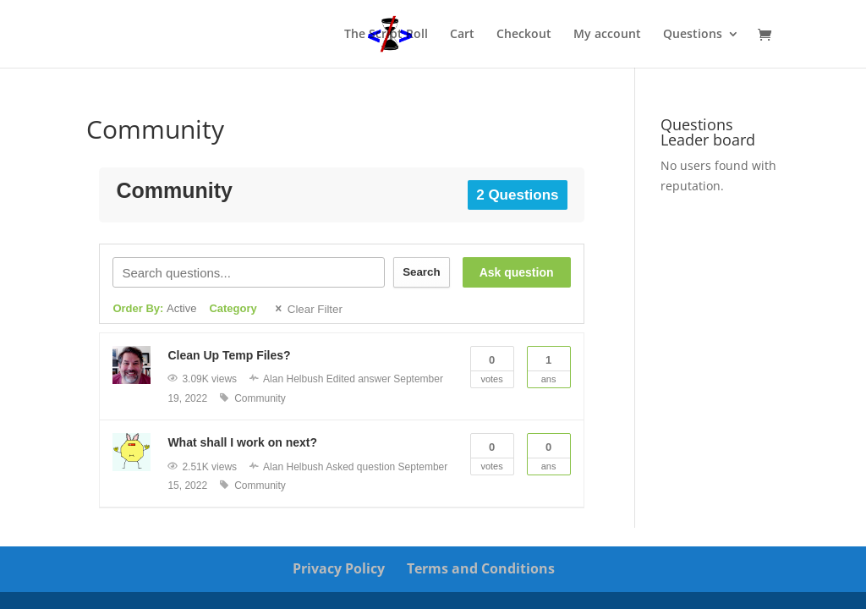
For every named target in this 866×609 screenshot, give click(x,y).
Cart (462, 34)
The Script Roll (386, 34)
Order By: (154, 308)
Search (421, 272)
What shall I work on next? (242, 442)
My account (607, 34)
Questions (692, 34)
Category (232, 308)
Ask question (517, 272)
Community (260, 398)
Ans (549, 365)
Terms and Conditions (481, 568)
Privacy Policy (339, 568)
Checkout (523, 34)
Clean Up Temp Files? (228, 355)
